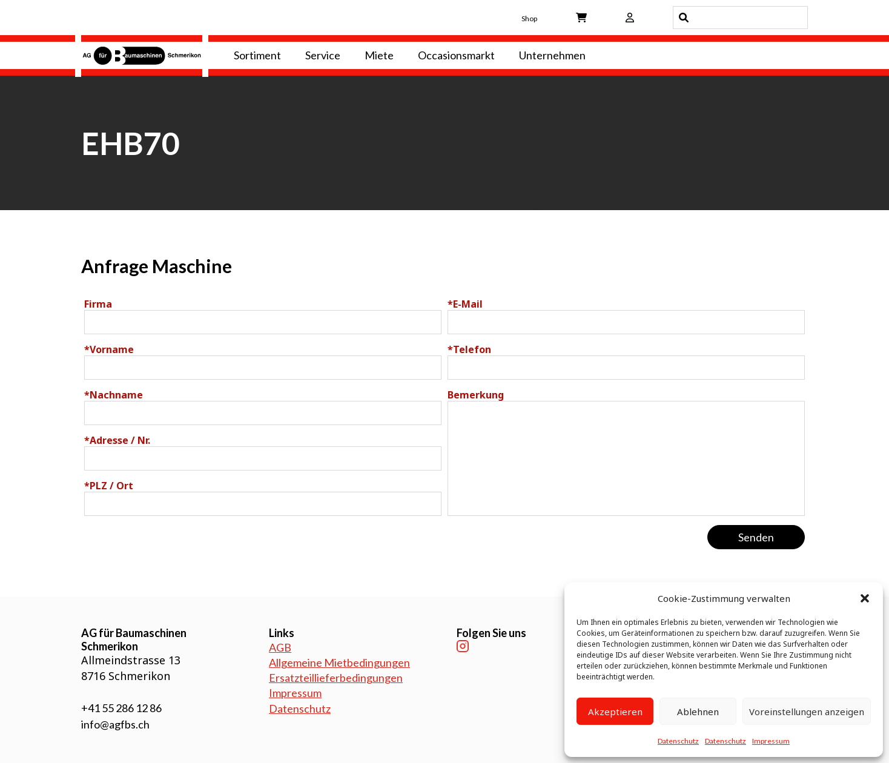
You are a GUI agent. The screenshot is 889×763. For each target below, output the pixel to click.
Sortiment (257, 55)
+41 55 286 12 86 (121, 708)
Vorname (109, 349)
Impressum (771, 740)
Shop (529, 18)
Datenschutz (678, 740)
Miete (379, 55)
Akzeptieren (615, 711)
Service (322, 55)
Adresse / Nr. (117, 440)
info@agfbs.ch (115, 724)
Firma (98, 304)
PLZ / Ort (108, 486)
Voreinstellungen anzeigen (806, 711)
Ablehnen (698, 711)
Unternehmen (552, 55)
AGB (280, 647)
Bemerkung (476, 395)
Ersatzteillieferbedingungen (336, 677)
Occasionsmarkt (456, 55)
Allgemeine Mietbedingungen (339, 662)
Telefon (469, 349)
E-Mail (465, 304)
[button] (865, 598)
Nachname (113, 395)
